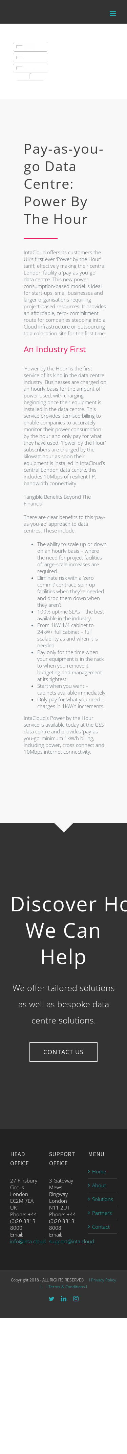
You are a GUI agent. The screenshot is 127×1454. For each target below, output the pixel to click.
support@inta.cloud (71, 1241)
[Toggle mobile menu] (113, 13)
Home (99, 1171)
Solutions (102, 1199)
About (99, 1185)
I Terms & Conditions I (66, 1287)
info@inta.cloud (28, 1241)
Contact (101, 1226)
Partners (102, 1213)
